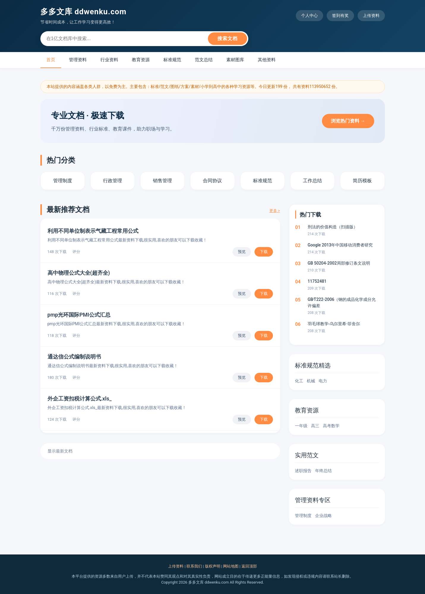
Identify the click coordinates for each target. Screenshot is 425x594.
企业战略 (323, 515)
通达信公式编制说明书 (74, 356)
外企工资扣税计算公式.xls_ (80, 398)
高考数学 (331, 425)
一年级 (301, 425)
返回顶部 (249, 566)
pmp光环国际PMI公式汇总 (79, 315)
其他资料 (267, 59)
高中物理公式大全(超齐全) (79, 273)
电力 (323, 380)
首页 (50, 59)
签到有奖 (340, 15)
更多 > (274, 210)
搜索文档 (227, 38)
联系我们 (194, 566)
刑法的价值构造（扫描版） (333, 226)
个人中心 (309, 15)
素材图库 (235, 59)
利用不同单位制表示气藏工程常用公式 (93, 231)
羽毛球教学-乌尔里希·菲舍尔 (334, 323)
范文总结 (204, 59)
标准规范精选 (313, 365)
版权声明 (212, 566)
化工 (299, 380)
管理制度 (303, 515)
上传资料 (371, 15)
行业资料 (109, 59)
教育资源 (141, 59)
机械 (311, 380)
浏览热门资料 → (348, 121)
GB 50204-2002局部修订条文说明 (339, 263)
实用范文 (307, 455)
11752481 (317, 281)
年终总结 (323, 470)
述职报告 (303, 470)
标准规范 (172, 59)
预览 (242, 251)
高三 (315, 425)
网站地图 (230, 566)
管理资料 (78, 59)
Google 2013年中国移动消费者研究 (340, 245)
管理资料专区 (313, 500)
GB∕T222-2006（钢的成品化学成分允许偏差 (342, 302)
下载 (264, 251)
